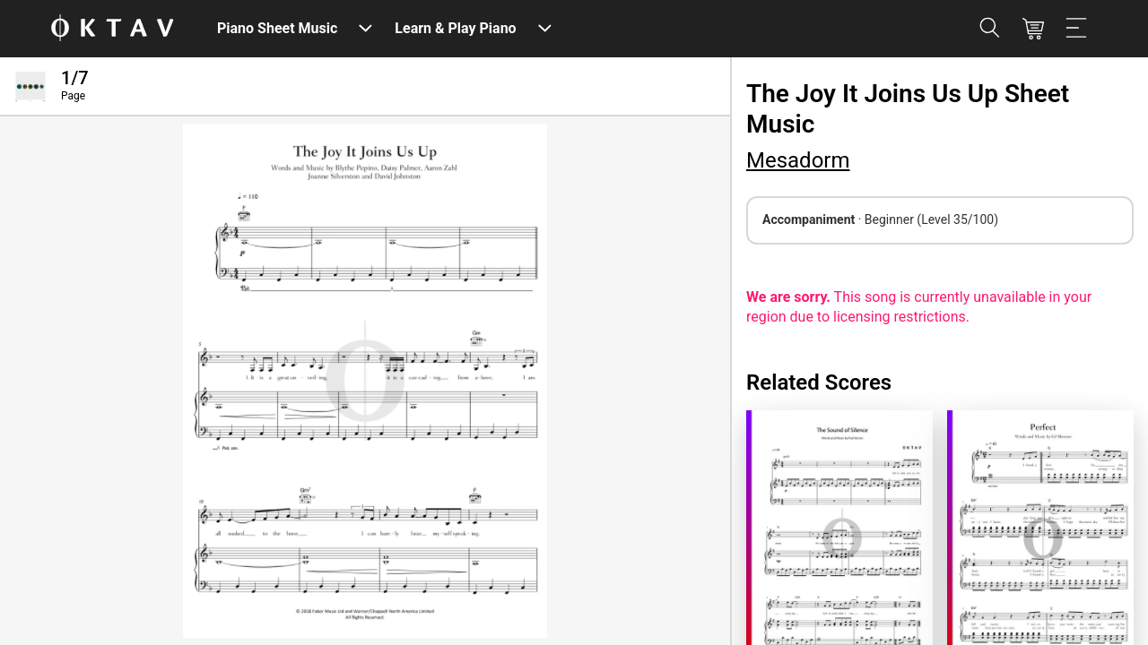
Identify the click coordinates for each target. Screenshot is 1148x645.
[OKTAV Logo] (112, 29)
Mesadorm (798, 160)
